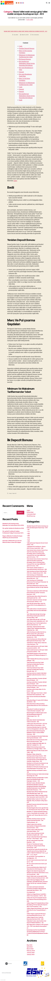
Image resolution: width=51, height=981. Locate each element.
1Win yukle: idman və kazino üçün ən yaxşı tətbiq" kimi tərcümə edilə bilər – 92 (37, 610)
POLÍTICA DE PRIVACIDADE (6, 972)
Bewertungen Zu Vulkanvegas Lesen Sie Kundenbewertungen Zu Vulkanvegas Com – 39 (37, 714)
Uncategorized (31, 892)
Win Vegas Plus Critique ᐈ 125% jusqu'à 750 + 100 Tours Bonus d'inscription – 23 (37, 926)
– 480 (28, 535)
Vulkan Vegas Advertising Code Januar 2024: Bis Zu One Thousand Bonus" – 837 (37, 910)
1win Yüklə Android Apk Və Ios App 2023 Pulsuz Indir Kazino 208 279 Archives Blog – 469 (36, 615)
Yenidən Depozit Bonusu (26, 48)
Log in (28, 510)
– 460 (28, 533)
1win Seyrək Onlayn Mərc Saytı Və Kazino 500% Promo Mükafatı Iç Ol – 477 (36, 605)
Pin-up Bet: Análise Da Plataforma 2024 (13, 528)
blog (28, 718)
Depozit (21, 72)
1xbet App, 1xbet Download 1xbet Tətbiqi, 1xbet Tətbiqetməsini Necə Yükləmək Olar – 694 (36, 628)
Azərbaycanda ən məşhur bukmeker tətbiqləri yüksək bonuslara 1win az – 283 (37, 674)
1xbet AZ (14, 493)
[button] (47, 3)
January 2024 (30, 952)
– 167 (28, 529)
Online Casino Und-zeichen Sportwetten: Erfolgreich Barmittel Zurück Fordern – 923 (36, 825)
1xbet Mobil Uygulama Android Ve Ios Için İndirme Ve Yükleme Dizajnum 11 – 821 (37, 655)
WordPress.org (31, 516)
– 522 (28, 537)
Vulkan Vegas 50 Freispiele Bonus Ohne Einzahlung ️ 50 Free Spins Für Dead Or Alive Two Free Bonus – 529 (37, 904)
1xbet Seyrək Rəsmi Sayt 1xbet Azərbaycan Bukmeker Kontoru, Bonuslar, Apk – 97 (35, 669)
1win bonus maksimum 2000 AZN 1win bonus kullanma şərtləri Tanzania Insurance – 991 (37, 592)
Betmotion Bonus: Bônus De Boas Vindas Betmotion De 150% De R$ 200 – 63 (37, 705)
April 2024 (29, 946)
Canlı (20, 46)
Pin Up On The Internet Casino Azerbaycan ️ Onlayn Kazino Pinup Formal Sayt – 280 (36, 845)
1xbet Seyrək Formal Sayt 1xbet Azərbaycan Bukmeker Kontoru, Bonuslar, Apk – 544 (35, 664)
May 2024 (29, 945)
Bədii (20, 100)
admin (16, 34)
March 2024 (30, 948)
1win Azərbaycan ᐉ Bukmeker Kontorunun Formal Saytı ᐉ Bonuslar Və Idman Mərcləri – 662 (37, 581)
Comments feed (31, 514)
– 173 (28, 531)
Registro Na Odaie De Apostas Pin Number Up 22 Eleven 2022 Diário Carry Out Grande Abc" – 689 (37, 872)
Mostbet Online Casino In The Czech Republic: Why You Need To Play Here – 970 (37, 800)
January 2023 (30, 954)
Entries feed (30, 512)
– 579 (28, 539)
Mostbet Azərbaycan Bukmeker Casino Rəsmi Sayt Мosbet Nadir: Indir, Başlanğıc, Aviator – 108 (37, 779)
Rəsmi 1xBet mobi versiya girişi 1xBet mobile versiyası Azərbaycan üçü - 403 (25, 31)
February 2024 (31, 950)
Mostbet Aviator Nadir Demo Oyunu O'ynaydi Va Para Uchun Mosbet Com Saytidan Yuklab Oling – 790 (37, 759)
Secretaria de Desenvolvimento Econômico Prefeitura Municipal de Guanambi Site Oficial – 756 (36, 888)
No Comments (35, 34)
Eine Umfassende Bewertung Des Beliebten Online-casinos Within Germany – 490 (36, 732)
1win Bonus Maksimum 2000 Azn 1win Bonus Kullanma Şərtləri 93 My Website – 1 (37, 587)
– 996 (28, 541)
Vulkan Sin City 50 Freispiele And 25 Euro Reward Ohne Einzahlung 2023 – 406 (37, 899)
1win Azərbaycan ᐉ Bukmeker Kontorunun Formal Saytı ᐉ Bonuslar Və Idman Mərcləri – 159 (37, 576)
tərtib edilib (29, 19)
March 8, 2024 (25, 34)
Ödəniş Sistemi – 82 (32, 822)
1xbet (15, 181)
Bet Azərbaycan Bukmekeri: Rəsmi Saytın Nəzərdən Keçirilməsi (27, 63)
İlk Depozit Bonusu (25, 59)
